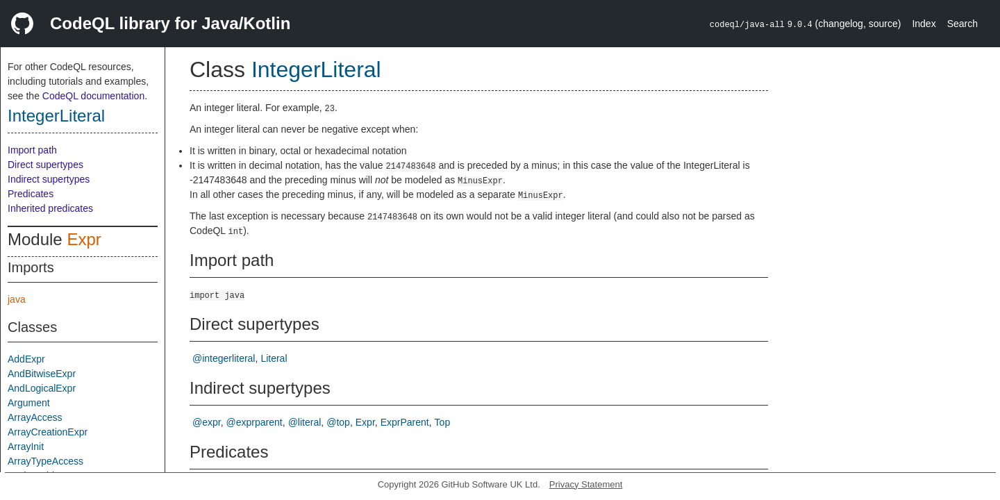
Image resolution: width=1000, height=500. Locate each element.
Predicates (30, 193)
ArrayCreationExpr (48, 432)
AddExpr (26, 359)
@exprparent (254, 422)
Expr (84, 239)
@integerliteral (223, 358)
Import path (32, 150)
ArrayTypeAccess (45, 461)
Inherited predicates (50, 208)
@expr (206, 422)
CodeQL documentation (93, 95)
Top (443, 422)
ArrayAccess (35, 417)
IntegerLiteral (56, 115)
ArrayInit (26, 446)
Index (923, 23)
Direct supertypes (45, 164)
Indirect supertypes (49, 179)
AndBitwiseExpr (42, 373)
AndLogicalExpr (42, 388)
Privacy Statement (586, 484)
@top (338, 422)
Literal (273, 358)
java (17, 299)
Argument (29, 402)
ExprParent (405, 422)
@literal (305, 422)
